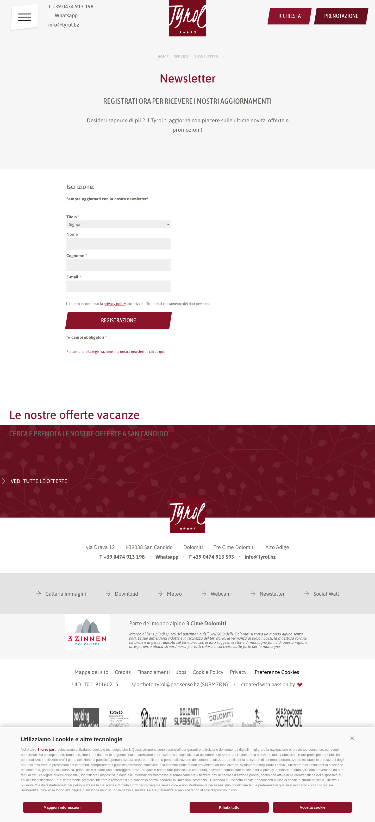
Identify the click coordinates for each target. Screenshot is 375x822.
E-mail (72, 277)
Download (126, 594)
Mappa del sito (91, 672)
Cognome (75, 255)
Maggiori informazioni (62, 807)
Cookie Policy (208, 672)
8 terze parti (47, 749)
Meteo (174, 594)
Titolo (71, 216)
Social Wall (326, 594)
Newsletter (272, 594)
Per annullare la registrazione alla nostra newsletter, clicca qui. (115, 351)
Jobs (181, 672)
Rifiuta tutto (229, 807)
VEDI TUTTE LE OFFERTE (38, 481)
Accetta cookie (313, 807)
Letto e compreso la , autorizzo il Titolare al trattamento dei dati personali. (141, 304)
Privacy (238, 672)
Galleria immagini (65, 594)
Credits (123, 672)
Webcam (221, 594)
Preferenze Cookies (277, 672)
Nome (72, 234)
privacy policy (115, 304)
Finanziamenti (153, 672)
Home (162, 56)
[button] (352, 738)
